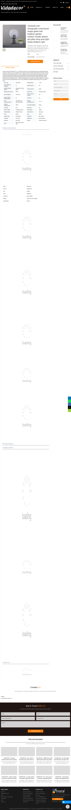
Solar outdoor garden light (58, 68)
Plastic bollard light (27, 795)
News (2, 800)
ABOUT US (55, 7)
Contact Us (3, 801)
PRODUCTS (39, 7)
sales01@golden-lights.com (6, 698)
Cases (2, 795)
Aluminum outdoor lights (58, 65)
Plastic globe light (23, 12)
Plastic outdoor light (15, 12)
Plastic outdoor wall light (28, 793)
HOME (31, 7)
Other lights (55, 71)
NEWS (62, 7)
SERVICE (48, 7)
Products (3, 791)
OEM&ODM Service (5, 793)
